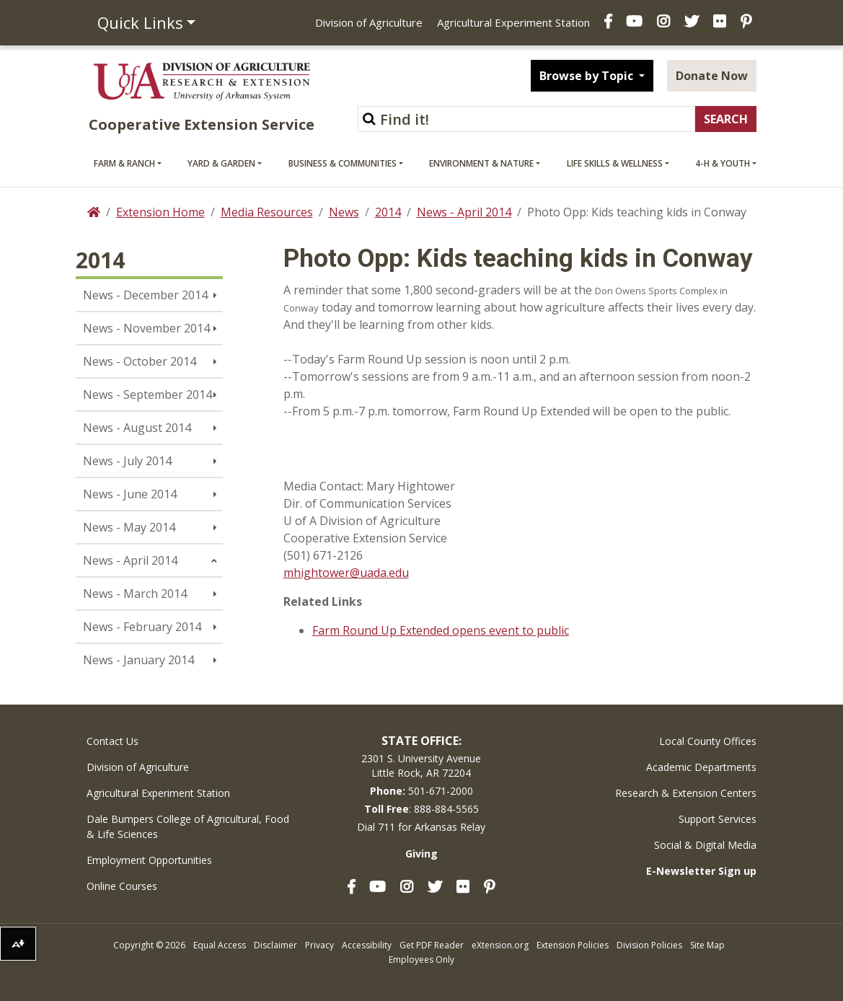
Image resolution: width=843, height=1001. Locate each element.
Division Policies (649, 945)
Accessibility (367, 945)
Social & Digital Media (705, 845)
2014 (388, 212)
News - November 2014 (146, 328)
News (344, 212)
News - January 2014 (138, 660)
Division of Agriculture (369, 22)
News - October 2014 (139, 361)
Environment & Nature (481, 163)
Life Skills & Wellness (615, 163)
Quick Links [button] (140, 22)
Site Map (707, 945)
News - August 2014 (137, 428)
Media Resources (267, 212)
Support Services (717, 819)
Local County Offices (707, 741)
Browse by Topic (587, 76)
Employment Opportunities (149, 860)
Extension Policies (573, 945)
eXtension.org (500, 945)
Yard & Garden (221, 163)
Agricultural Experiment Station (513, 22)
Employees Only (421, 959)
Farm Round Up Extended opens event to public (440, 630)
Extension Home (160, 212)
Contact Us (112, 741)
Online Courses (122, 886)
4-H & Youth (722, 163)
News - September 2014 (147, 394)
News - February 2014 (142, 627)
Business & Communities (342, 163)
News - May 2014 (129, 527)
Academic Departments (701, 767)
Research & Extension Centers (685, 793)
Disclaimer (275, 945)
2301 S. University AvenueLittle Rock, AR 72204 (421, 765)
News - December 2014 (145, 295)
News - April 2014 (464, 212)
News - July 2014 (127, 461)
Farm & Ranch (124, 163)
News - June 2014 (130, 494)
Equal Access (219, 945)
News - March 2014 (135, 593)
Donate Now (712, 76)
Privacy (319, 945)
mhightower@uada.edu (346, 573)
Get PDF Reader (432, 945)
